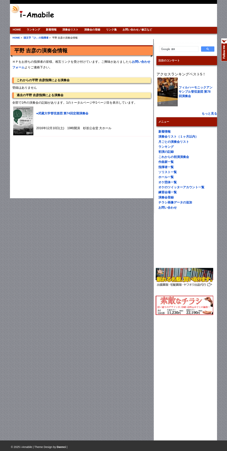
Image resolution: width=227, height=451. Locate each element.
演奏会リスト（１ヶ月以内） (178, 136)
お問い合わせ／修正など (137, 29)
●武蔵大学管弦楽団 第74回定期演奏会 (62, 113)
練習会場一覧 (167, 192)
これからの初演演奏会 (173, 157)
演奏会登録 (166, 197)
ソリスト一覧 (167, 172)
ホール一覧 (166, 177)
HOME (17, 29)
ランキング (33, 29)
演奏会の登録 (92, 29)
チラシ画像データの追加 (175, 202)
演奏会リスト (70, 29)
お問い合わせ (167, 207)
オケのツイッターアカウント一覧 (181, 187)
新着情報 (51, 29)
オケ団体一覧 (167, 182)
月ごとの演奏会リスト (173, 141)
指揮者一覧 (166, 167)
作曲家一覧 (166, 162)
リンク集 (111, 29)
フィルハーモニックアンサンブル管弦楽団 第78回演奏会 (195, 92)
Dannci (61, 447)
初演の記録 (166, 151)
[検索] (178, 49)
